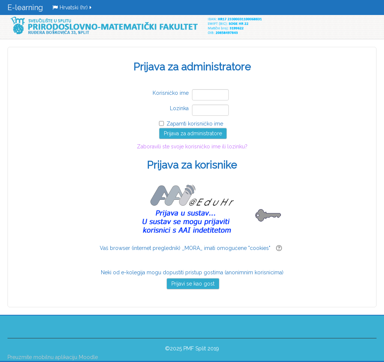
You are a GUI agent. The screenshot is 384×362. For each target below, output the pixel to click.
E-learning (25, 7)
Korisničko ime (171, 93)
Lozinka (179, 108)
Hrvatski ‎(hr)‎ (72, 7)
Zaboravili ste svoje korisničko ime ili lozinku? (192, 160)
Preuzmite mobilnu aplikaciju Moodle (53, 357)
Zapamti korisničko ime (194, 124)
